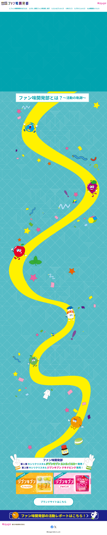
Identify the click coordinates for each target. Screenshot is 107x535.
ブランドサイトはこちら (53, 501)
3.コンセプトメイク (58, 8)
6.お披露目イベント (93, 8)
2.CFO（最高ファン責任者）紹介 (39, 8)
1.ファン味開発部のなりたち (18, 8)
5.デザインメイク (79, 8)
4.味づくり (69, 8)
